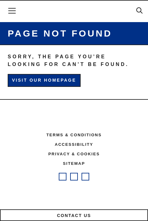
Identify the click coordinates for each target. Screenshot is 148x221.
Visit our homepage (44, 80)
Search (139, 10)
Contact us (74, 215)
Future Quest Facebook (74, 176)
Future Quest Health (74, 11)
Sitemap (74, 163)
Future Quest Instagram (62, 176)
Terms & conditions (74, 135)
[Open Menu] (12, 11)
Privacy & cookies (74, 154)
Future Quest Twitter (85, 176)
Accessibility (74, 144)
